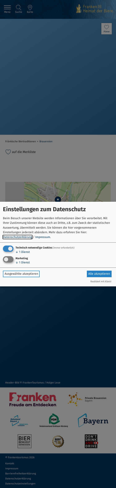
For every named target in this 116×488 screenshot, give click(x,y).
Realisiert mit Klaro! (100, 281)
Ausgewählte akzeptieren (21, 274)
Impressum (42, 237)
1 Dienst (23, 252)
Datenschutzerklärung (17, 237)
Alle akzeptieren (99, 274)
